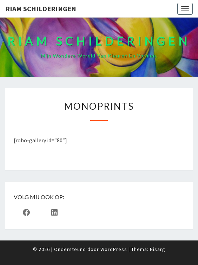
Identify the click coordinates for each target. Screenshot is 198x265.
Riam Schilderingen (40, 8)
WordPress (113, 249)
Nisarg (157, 249)
